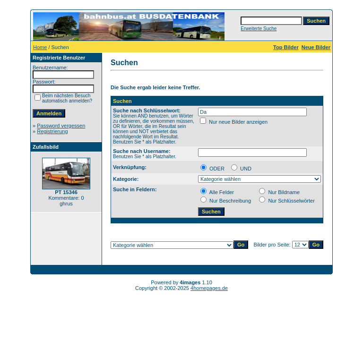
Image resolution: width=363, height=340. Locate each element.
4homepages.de (209, 288)
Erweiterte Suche (259, 28)
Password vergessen (61, 125)
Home (40, 47)
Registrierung (52, 131)
